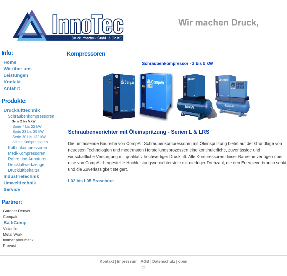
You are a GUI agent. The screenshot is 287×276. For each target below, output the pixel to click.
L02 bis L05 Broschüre (91, 180)
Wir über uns (18, 68)
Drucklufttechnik (22, 110)
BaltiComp (15, 222)
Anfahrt (12, 88)
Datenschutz (163, 261)
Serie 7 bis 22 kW (27, 127)
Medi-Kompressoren (26, 153)
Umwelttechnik (20, 182)
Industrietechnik (21, 176)
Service (12, 189)
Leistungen (16, 75)
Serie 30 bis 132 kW (29, 137)
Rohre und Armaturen (28, 159)
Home (10, 62)
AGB (145, 261)
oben (182, 261)
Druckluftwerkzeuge (26, 164)
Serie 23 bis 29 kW (28, 132)
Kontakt (12, 81)
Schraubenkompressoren (31, 116)
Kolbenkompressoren (27, 147)
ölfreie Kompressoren (30, 142)
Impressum (127, 261)
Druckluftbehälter (23, 170)
